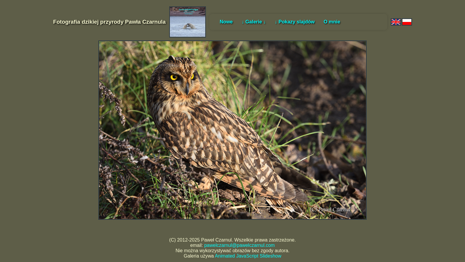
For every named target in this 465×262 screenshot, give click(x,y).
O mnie (332, 21)
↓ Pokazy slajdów (295, 21)
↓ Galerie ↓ (254, 21)
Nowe (226, 21)
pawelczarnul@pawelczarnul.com (239, 245)
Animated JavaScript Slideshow (248, 255)
